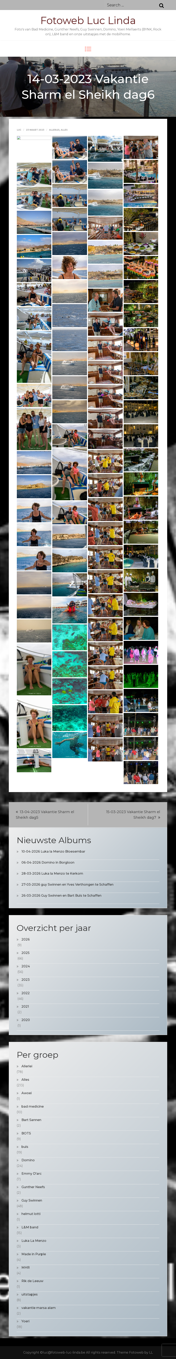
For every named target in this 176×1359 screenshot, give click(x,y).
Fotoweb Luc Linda (88, 20)
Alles (64, 130)
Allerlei (54, 130)
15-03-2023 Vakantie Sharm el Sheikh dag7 (133, 815)
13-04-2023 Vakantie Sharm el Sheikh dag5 (45, 815)
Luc (19, 130)
